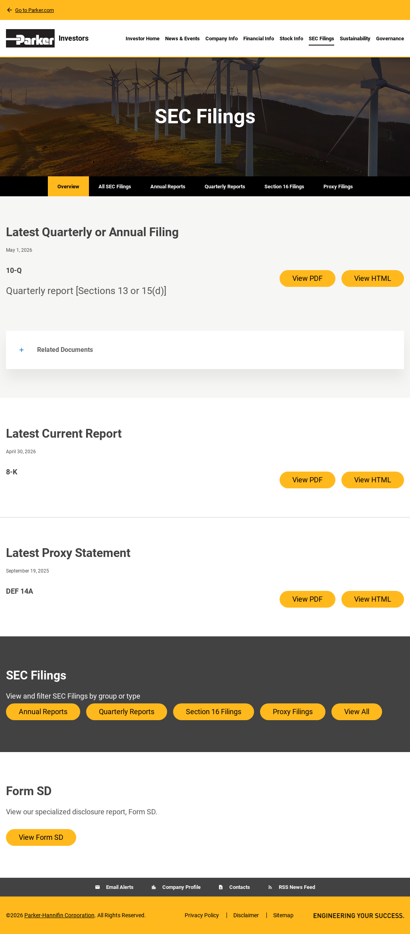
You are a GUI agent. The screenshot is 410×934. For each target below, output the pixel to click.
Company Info (221, 38)
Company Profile (181, 887)
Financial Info (258, 38)
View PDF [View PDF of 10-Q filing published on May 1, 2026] (307, 278)
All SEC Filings (115, 187)
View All (356, 711)
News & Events (182, 38)
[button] (205, 350)
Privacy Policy (202, 915)
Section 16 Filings (284, 187)
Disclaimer (246, 915)
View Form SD (41, 837)
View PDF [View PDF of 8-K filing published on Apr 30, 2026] (307, 480)
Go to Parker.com (34, 10)
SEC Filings (321, 38)
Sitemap (283, 915)
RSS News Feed (296, 887)
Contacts (239, 887)
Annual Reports (167, 187)
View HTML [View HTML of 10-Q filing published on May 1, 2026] (372, 278)
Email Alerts (119, 887)
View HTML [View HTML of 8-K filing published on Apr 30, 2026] (372, 480)
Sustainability (355, 38)
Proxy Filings (338, 187)
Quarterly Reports (225, 187)
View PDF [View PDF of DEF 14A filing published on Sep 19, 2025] (307, 599)
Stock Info (291, 38)
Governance (390, 38)
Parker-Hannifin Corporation (59, 915)
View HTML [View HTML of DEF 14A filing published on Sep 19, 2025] (372, 599)
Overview (68, 187)
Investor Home (143, 38)
